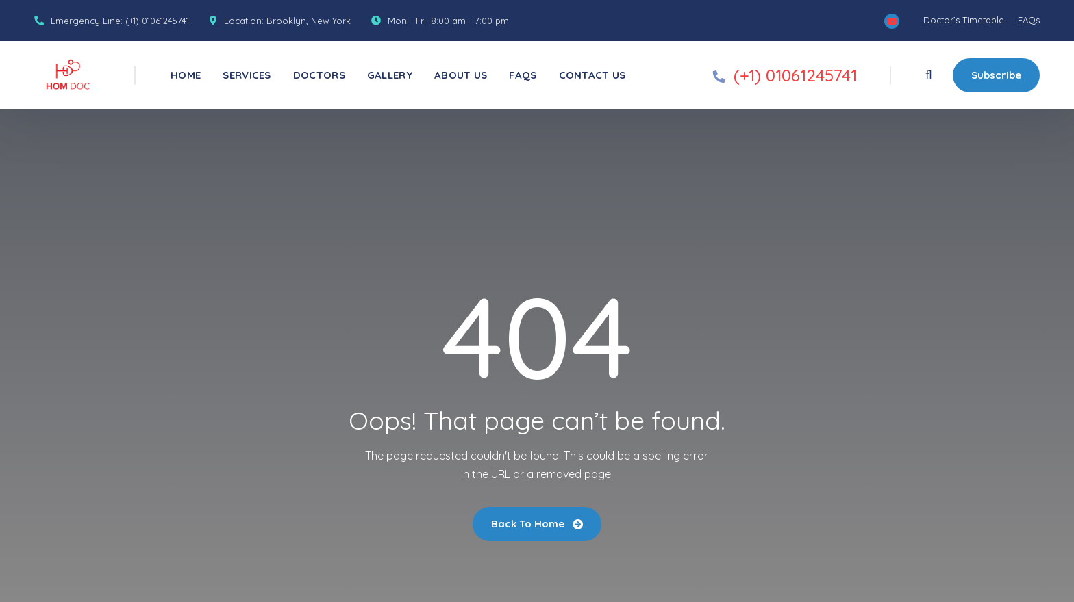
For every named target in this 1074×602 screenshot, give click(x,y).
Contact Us (592, 74)
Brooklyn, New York (308, 20)
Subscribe (996, 74)
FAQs (1029, 19)
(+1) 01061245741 (157, 20)
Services (247, 74)
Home (186, 74)
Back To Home (537, 523)
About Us (460, 74)
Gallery (389, 74)
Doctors (319, 74)
